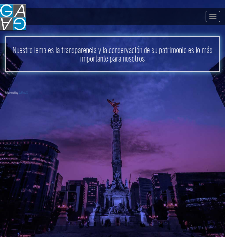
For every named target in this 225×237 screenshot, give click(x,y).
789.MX (23, 93)
